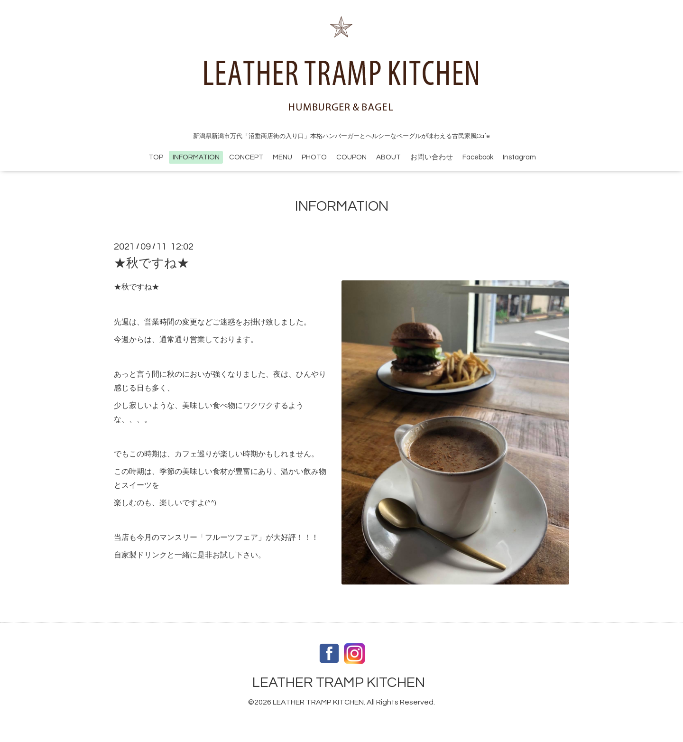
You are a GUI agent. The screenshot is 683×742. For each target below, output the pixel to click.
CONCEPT (246, 157)
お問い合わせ (431, 157)
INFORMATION (196, 157)
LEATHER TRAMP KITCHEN (338, 682)
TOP (155, 157)
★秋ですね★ (151, 263)
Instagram (519, 157)
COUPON (351, 157)
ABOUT (388, 157)
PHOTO (314, 157)
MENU (282, 157)
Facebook (477, 157)
